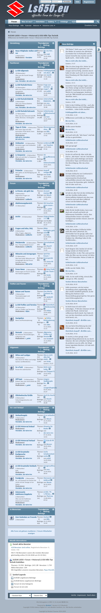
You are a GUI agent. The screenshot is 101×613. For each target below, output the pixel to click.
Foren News (20, 269)
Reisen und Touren (22, 291)
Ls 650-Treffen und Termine (26, 305)
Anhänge (64, 22)
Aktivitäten (40, 22)
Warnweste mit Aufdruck (49, 479)
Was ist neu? (27, 22)
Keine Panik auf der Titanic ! (49, 270)
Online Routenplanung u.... (49, 320)
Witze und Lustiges (22, 355)
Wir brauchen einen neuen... (49, 204)
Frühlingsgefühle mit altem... (49, 72)
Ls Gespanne (20, 155)
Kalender (28, 25)
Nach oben (91, 595)
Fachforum (14, 63)
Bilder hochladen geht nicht (49, 230)
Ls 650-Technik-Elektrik (24, 99)
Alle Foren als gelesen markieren (23, 531)
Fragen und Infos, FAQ (24, 228)
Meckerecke (20, 242)
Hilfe (77, 2)
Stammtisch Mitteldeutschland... (51, 306)
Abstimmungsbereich (23, 203)
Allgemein (14, 348)
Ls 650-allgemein (22, 71)
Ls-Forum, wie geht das (24, 191)
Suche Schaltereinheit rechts (49, 454)
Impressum (81, 595)
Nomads (18, 332)
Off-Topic (18, 379)
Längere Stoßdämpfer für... (48, 381)
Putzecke (18, 170)
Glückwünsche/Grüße (24, 395)
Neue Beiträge (14, 25)
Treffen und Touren (18, 284)
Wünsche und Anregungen (25, 254)
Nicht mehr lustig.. (48, 368)
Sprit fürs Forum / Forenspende (48, 256)
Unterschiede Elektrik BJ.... (48, 100)
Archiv (17, 216)
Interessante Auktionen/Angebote (23, 493)
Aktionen (36, 25)
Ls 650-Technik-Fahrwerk (25, 111)
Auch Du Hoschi (49, 395)
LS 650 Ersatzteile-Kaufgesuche (22, 453)
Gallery (52, 21)
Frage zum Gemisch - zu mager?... (48, 87)
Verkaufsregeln (21, 415)
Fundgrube (19, 478)
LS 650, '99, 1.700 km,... (48, 493)
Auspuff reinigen (46, 171)
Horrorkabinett (49, 242)
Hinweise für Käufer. (48, 427)
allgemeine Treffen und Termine (48, 334)
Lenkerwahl (48, 143)
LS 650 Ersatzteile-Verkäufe (26, 466)
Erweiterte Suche (91, 25)
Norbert (46, 517)
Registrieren (89, 2)
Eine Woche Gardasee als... (49, 292)
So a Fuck (19, 367)
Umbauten (19, 143)
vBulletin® (48, 605)
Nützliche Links (48, 25)
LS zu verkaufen (49, 415)
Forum (14, 22)
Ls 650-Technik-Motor (23, 85)
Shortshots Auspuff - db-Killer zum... (79, 320)
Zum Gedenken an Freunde (26, 517)
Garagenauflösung (50, 466)
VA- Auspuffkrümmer (50, 156)
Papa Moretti (49, 570)
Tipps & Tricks (20, 127)
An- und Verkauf (16, 408)
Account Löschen (46, 192)
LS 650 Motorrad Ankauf (25, 426)
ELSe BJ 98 (50, 440)
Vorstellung (15, 43)
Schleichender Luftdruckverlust (49, 112)
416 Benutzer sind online (20, 547)
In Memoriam (15, 509)
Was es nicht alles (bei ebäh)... (48, 357)
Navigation (19, 318)
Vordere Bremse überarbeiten (76, 282)
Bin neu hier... (48, 51)
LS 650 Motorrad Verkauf (25, 440)
